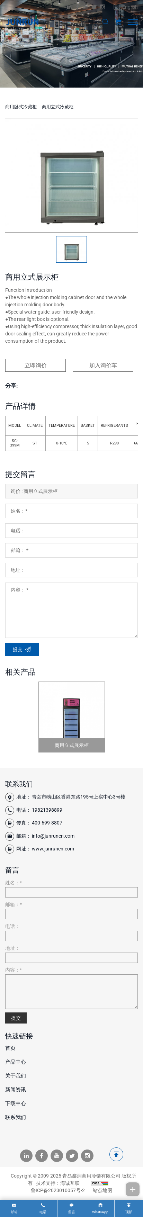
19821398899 (47, 810)
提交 (16, 1018)
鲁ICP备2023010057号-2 (58, 1190)
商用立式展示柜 (72, 745)
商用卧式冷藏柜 (21, 106)
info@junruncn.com (53, 836)
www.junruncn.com (53, 848)
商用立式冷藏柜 (57, 106)
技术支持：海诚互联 (58, 1183)
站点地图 (102, 1190)
